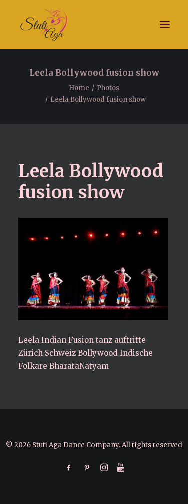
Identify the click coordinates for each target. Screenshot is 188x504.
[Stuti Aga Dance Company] (94, 25)
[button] (165, 24)
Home (79, 88)
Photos (108, 88)
